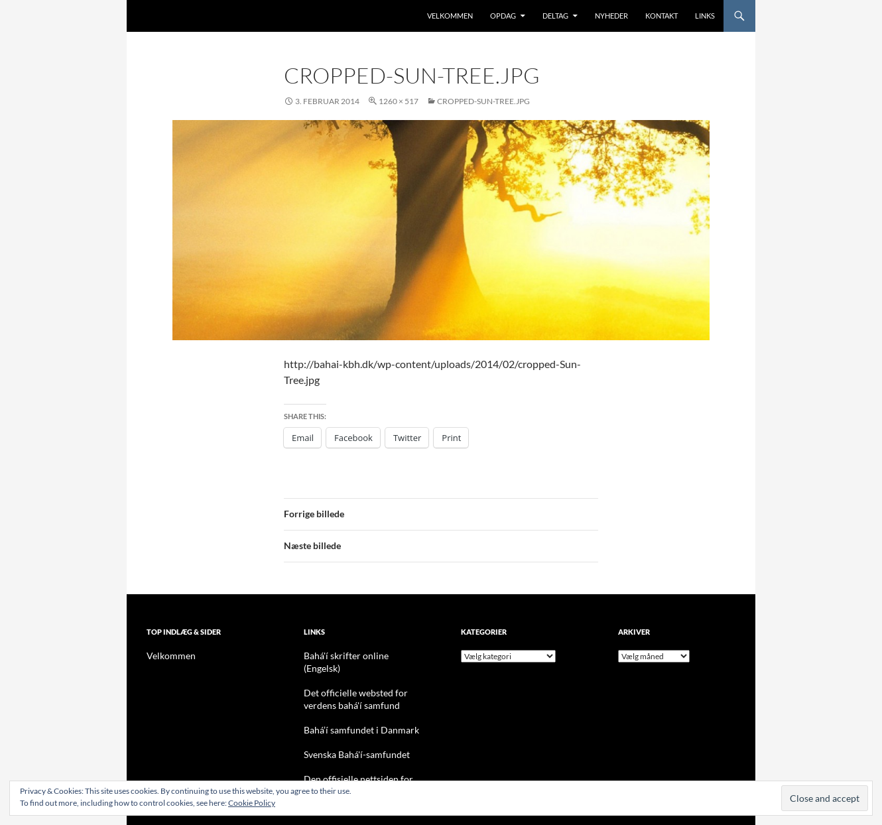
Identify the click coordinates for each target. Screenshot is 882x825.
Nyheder (611, 15)
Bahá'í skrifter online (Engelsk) (356, 656)
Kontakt (661, 15)
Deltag (555, 15)
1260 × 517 (398, 101)
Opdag (503, 15)
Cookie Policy (251, 803)
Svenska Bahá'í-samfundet (349, 739)
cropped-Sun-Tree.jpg (483, 101)
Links (705, 15)
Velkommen (450, 15)
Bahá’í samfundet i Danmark (352, 715)
